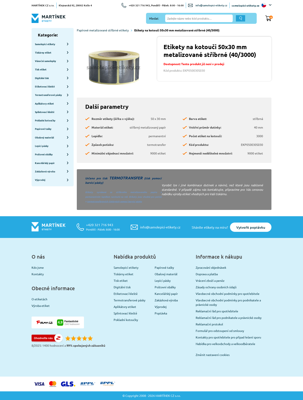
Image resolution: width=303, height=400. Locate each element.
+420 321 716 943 (103, 227)
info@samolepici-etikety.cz (211, 5)
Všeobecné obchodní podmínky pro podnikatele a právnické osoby (228, 302)
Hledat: (154, 18)
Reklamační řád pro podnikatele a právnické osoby (229, 317)
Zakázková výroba (166, 300)
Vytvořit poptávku (250, 227)
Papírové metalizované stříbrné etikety (104, 30)
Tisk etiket (121, 280)
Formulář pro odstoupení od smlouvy (220, 331)
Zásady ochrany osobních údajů (216, 287)
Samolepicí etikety (126, 267)
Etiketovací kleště (126, 293)
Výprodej (161, 307)
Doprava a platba (207, 274)
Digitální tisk (122, 287)
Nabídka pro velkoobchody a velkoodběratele (225, 344)
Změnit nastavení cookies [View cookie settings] (213, 355)
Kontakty (38, 274)
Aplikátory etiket (125, 307)
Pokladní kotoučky (126, 320)
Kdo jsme (38, 267)
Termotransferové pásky (129, 300)
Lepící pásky (163, 280)
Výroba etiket (41, 305)
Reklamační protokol (209, 324)
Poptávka (161, 313)
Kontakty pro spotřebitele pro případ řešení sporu (228, 337)
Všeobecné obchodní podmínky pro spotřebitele (227, 293)
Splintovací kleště (125, 313)
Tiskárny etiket (123, 274)
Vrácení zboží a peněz (210, 280)
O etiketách (39, 299)
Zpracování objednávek (211, 267)
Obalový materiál (166, 274)
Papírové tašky (164, 267)
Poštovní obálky (165, 287)
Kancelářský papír (166, 293)
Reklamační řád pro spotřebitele (217, 311)
